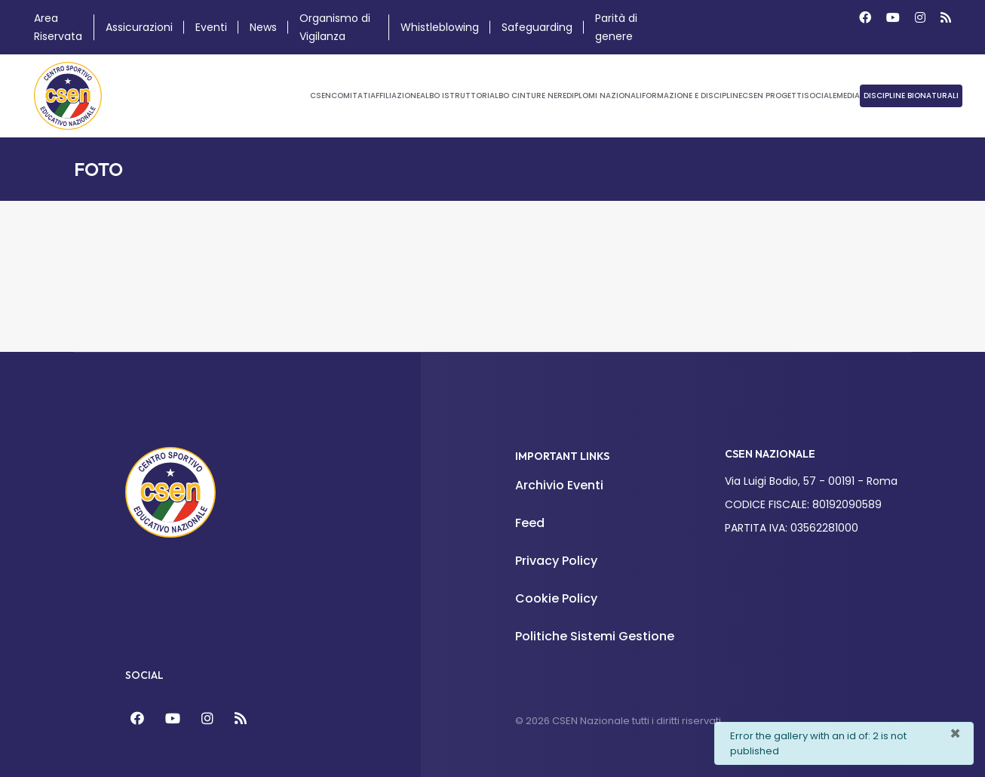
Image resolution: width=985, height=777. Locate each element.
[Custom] (946, 17)
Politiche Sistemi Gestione (594, 636)
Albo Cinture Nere (527, 95)
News (263, 27)
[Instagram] (920, 17)
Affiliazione (395, 95)
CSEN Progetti (773, 95)
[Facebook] (865, 17)
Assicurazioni (139, 27)
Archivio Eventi (559, 485)
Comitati (350, 95)
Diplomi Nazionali (604, 95)
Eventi (211, 27)
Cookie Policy (556, 598)
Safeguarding (537, 27)
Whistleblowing (439, 27)
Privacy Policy (556, 560)
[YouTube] (172, 718)
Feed (530, 523)
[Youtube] (893, 17)
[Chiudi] (955, 734)
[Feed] (241, 718)
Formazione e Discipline (692, 95)
